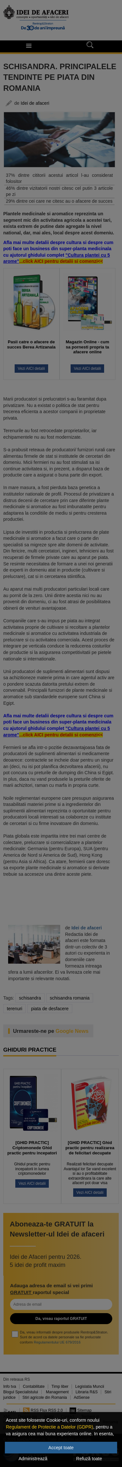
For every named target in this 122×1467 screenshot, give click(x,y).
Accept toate (61, 1447)
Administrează (33, 1458)
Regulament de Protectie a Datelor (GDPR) (49, 1427)
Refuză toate (89, 1458)
